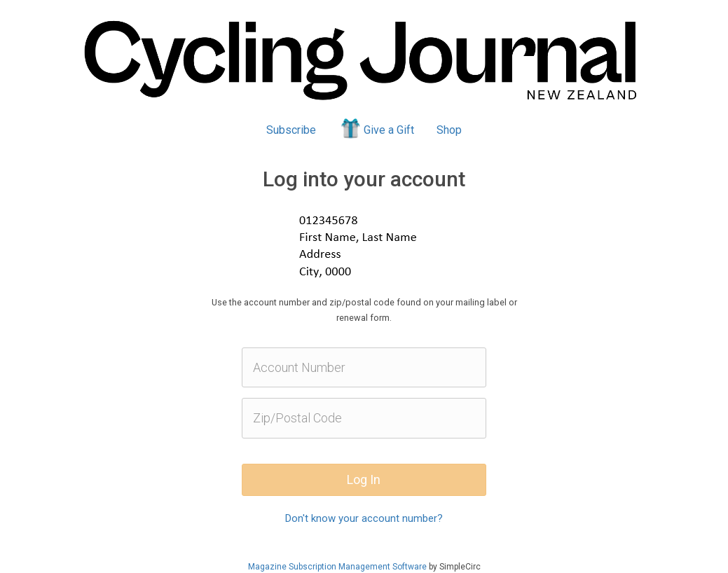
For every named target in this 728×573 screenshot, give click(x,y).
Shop (449, 130)
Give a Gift (376, 128)
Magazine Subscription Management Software (337, 567)
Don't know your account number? (364, 518)
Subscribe (291, 130)
